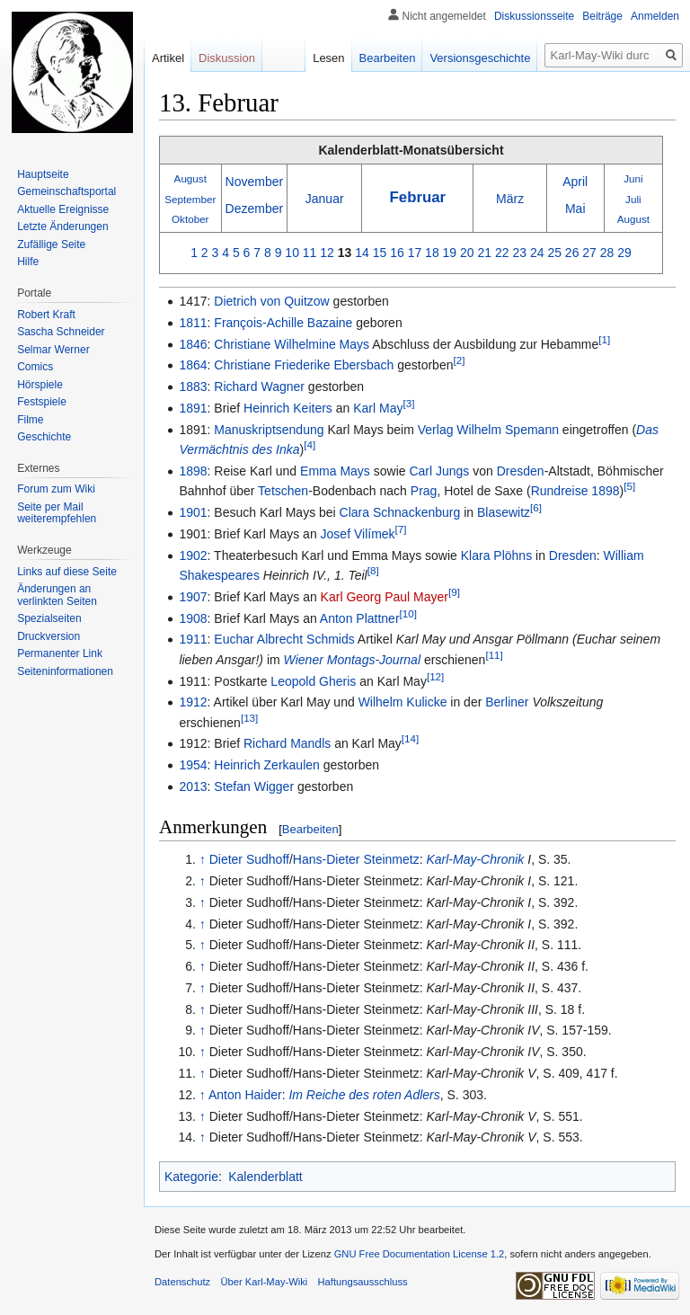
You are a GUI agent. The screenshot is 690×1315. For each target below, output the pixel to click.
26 (572, 252)
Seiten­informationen (65, 671)
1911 (193, 639)
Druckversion (48, 636)
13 (345, 252)
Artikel (168, 58)
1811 (193, 322)
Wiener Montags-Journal (352, 660)
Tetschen (283, 491)
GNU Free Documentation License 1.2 (419, 1253)
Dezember (255, 208)
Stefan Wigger (254, 786)
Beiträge (602, 16)
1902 (193, 555)
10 (292, 252)
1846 (193, 344)
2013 (193, 786)
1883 (193, 386)
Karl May (377, 408)
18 (432, 252)
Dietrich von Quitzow (271, 301)
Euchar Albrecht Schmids (284, 639)
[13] (249, 718)
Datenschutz (182, 1281)
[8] (373, 570)
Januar (324, 198)
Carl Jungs (439, 471)
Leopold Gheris (313, 681)
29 (624, 252)
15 (380, 252)
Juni (633, 178)
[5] (629, 487)
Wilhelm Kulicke (402, 702)
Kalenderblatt (265, 1176)
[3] (408, 403)
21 (485, 252)
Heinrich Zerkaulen (267, 765)
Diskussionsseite (534, 16)
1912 (193, 702)
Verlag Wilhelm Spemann (488, 429)
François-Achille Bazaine (283, 322)
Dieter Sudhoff (249, 859)
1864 (193, 365)
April (575, 181)
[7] (401, 529)
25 (554, 252)
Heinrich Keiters (287, 408)
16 (397, 252)
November (255, 181)
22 (502, 252)
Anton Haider (245, 1095)
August (190, 178)
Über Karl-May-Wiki (263, 1281)
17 (415, 252)
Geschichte (44, 437)
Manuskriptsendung (268, 429)
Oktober (190, 219)
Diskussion (227, 58)
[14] (410, 739)
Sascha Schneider (60, 331)
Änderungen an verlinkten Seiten (57, 595)
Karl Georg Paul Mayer (384, 597)
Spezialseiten (49, 618)
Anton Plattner (360, 618)
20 (467, 252)
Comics (35, 366)
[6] (536, 507)
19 (450, 252)
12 (327, 252)
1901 (193, 512)
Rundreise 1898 (575, 491)
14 (362, 252)
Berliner (506, 702)
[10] (408, 613)
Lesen (328, 58)
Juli (633, 199)
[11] (493, 655)
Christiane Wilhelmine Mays (291, 344)
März (510, 198)
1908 (193, 618)
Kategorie (191, 1176)
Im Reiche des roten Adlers (363, 1095)
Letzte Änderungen (62, 226)
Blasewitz (503, 512)
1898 (193, 471)
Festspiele (41, 401)
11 (310, 252)
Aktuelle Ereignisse (63, 209)
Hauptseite (42, 174)
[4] (309, 444)
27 (589, 252)
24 (537, 252)
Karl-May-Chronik (475, 859)
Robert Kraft (46, 314)
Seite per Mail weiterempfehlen (56, 513)
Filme (30, 419)
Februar (418, 197)
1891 (193, 408)
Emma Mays (335, 471)
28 (607, 252)
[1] (604, 339)
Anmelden (655, 16)
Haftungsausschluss (363, 1281)
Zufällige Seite (51, 244)
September (190, 199)
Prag (424, 491)
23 (519, 252)
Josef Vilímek (358, 534)
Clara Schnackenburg (400, 512)
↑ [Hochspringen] (202, 859)
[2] (458, 361)
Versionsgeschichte (479, 58)
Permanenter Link (59, 653)
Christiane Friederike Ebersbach (304, 365)
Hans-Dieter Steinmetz (356, 859)
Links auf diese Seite (67, 571)
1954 (193, 765)
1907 (193, 597)
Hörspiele (40, 384)
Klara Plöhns (496, 555)
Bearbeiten (310, 829)
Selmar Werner (53, 349)
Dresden (520, 471)
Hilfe (28, 261)
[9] (454, 592)
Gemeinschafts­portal (66, 191)
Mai (575, 208)
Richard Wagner (259, 386)
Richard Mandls (287, 743)
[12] (435, 676)
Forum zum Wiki (56, 489)
